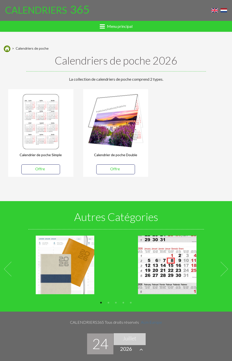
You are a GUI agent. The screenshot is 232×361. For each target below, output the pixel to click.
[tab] (116, 26)
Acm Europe (151, 322)
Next (224, 268)
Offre (40, 168)
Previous (7, 268)
